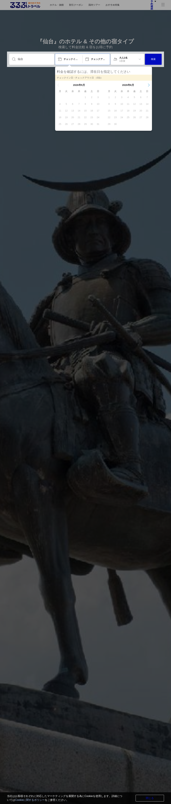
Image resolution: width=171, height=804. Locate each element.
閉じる (150, 798)
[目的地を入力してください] (34, 59)
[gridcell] (85, 97)
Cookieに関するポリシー (30, 799)
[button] (58, 85)
